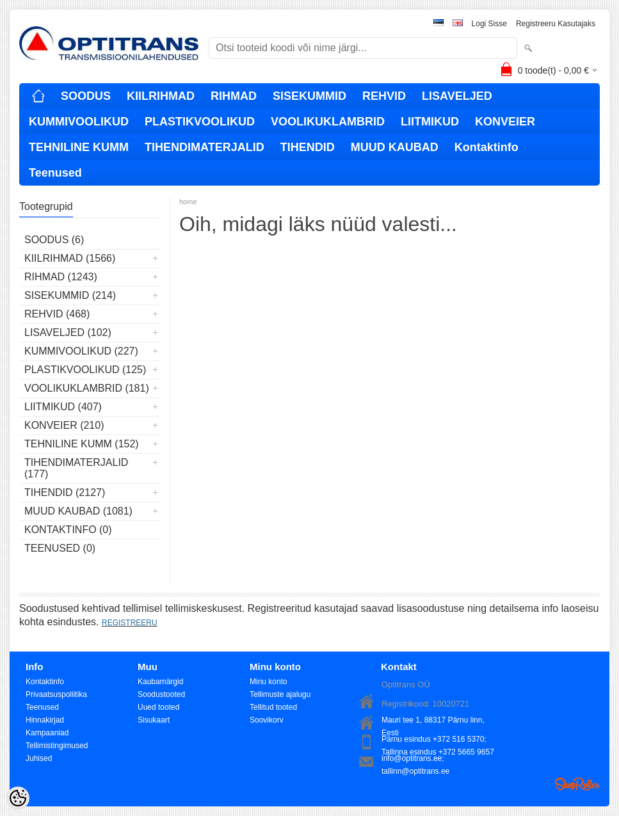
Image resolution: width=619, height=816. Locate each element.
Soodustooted (161, 694)
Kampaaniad (47, 732)
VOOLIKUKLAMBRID (328, 121)
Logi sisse (489, 23)
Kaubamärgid (160, 681)
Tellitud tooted (273, 707)
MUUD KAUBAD (394, 147)
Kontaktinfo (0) (68, 529)
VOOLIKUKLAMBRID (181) (86, 388)
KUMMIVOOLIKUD (79, 121)
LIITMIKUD (430, 121)
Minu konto (268, 681)
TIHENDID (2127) (64, 492)
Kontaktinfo (486, 147)
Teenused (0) (59, 548)
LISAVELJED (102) (67, 332)
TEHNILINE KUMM (79, 147)
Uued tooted (158, 707)
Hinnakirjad (45, 720)
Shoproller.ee (577, 784)
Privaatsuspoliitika (56, 694)
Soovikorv (267, 720)
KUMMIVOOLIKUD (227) (81, 351)
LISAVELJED (457, 96)
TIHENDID (307, 147)
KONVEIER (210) (64, 425)
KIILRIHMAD (161, 96)
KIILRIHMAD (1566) (69, 258)
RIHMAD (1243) (60, 276)
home (188, 201)
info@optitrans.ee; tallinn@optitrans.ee (415, 759)
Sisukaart (154, 720)
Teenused (55, 172)
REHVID (384, 96)
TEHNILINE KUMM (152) (81, 443)
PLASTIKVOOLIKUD (200, 121)
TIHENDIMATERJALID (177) (76, 468)
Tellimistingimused (57, 745)
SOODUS (86, 96)
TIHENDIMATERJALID (204, 147)
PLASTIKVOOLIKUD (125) (85, 369)
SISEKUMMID (309, 96)
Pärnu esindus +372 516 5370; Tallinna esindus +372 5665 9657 (438, 740)
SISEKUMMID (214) (70, 295)
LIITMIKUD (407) (63, 406)
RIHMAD (234, 96)
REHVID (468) (57, 313)
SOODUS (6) (54, 239)
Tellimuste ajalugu (280, 694)
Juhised (39, 758)
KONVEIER (505, 121)
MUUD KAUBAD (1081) (78, 511)
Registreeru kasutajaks (555, 23)
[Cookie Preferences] (17, 798)
